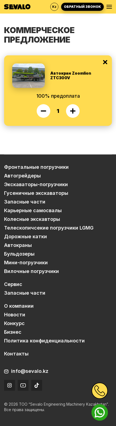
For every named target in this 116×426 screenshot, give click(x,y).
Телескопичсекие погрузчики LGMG (48, 228)
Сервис (13, 284)
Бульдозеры (19, 254)
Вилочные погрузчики (31, 271)
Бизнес (12, 332)
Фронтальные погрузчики (36, 167)
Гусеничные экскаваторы (36, 193)
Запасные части (24, 202)
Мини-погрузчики (26, 262)
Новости (14, 314)
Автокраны (18, 245)
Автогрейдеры (22, 176)
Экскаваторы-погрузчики (36, 184)
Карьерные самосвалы (33, 210)
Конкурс (14, 323)
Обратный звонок (82, 7)
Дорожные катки (25, 236)
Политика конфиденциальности (44, 341)
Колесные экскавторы (32, 219)
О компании (19, 306)
